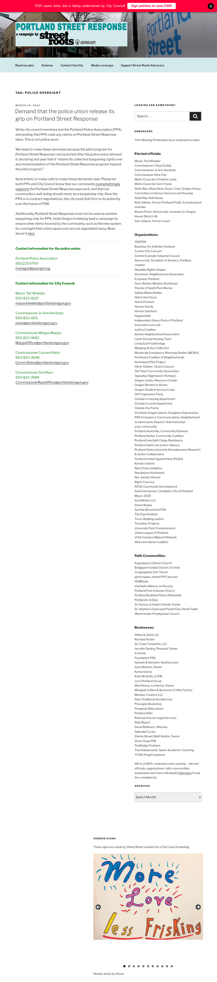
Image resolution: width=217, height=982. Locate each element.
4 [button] (138, 948)
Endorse (47, 65)
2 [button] (129, 948)
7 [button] (153, 948)
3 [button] (134, 948)
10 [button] (167, 948)
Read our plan (24, 65)
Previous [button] (98, 898)
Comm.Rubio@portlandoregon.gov (42, 363)
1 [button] (124, 948)
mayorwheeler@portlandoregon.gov (43, 303)
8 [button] (157, 948)
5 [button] (143, 948)
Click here (185, 773)
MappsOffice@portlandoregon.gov (42, 343)
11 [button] (172, 948)
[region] (148, 899)
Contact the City (72, 65)
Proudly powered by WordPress (35, 972)
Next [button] (198, 898)
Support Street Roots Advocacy (142, 65)
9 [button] (162, 948)
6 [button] (148, 948)
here (31, 233)
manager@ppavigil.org (32, 268)
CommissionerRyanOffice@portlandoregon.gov (52, 382)
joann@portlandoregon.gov (36, 323)
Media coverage (102, 65)
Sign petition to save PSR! (151, 5)
